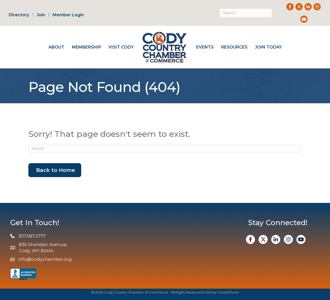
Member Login (68, 15)
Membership (86, 47)
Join (41, 15)
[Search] (246, 13)
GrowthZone (228, 292)
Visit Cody (121, 47)
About (56, 47)
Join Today (268, 47)
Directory (19, 15)
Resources (234, 47)
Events (205, 47)
